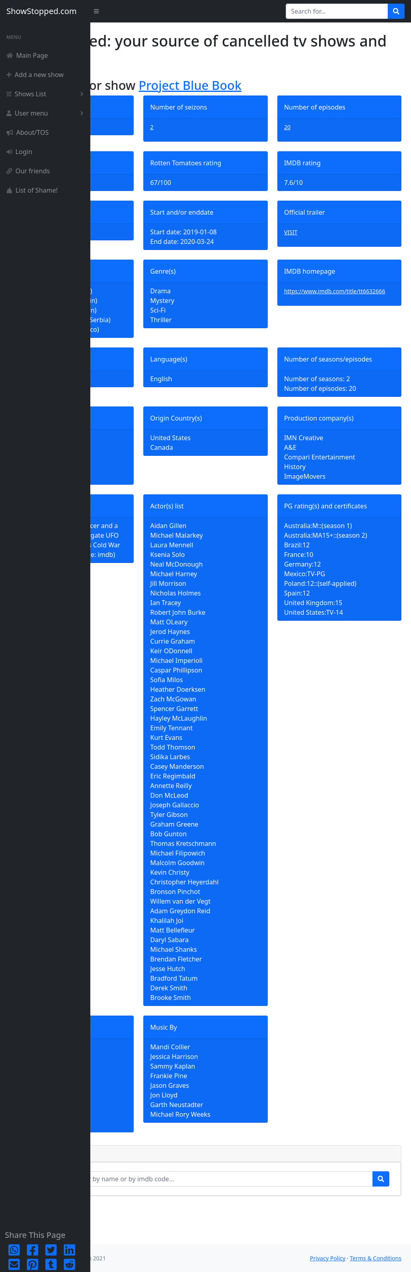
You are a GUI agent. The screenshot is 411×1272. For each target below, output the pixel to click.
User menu (46, 113)
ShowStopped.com (41, 11)
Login (19, 151)
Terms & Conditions (376, 1258)
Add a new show (35, 74)
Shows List (46, 93)
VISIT (321, 232)
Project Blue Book (280, 85)
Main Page (27, 55)
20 (317, 127)
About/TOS (27, 132)
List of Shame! (32, 190)
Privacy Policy (327, 1258)
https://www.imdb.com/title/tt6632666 (353, 296)
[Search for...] (337, 11)
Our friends (28, 171)
